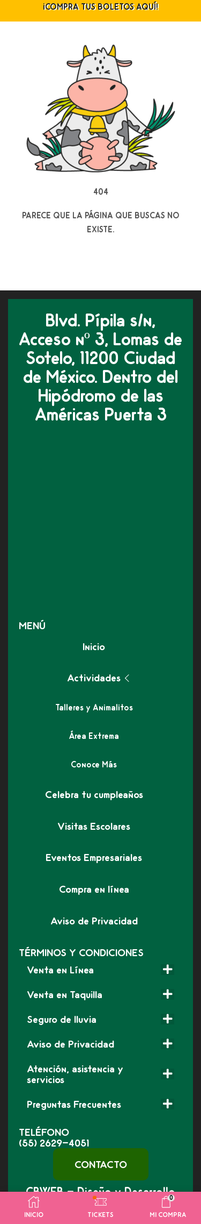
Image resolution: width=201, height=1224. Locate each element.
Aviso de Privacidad (94, 920)
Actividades (94, 677)
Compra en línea (94, 889)
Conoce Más (94, 764)
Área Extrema (94, 736)
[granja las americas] (100, 522)
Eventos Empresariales (94, 857)
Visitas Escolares (93, 826)
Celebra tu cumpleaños (94, 794)
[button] (100, 1164)
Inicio (94, 646)
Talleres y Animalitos (94, 707)
